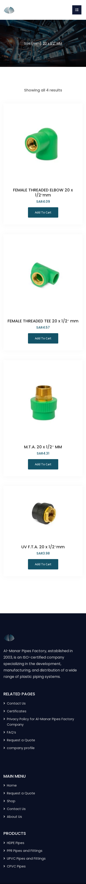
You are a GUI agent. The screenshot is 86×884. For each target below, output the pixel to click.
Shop (11, 801)
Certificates (16, 711)
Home (12, 785)
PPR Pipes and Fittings (24, 850)
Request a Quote (21, 740)
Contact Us (16, 703)
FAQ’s (11, 732)
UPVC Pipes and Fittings (26, 858)
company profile (21, 748)
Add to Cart (43, 212)
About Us (14, 816)
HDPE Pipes (15, 843)
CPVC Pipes (16, 866)
